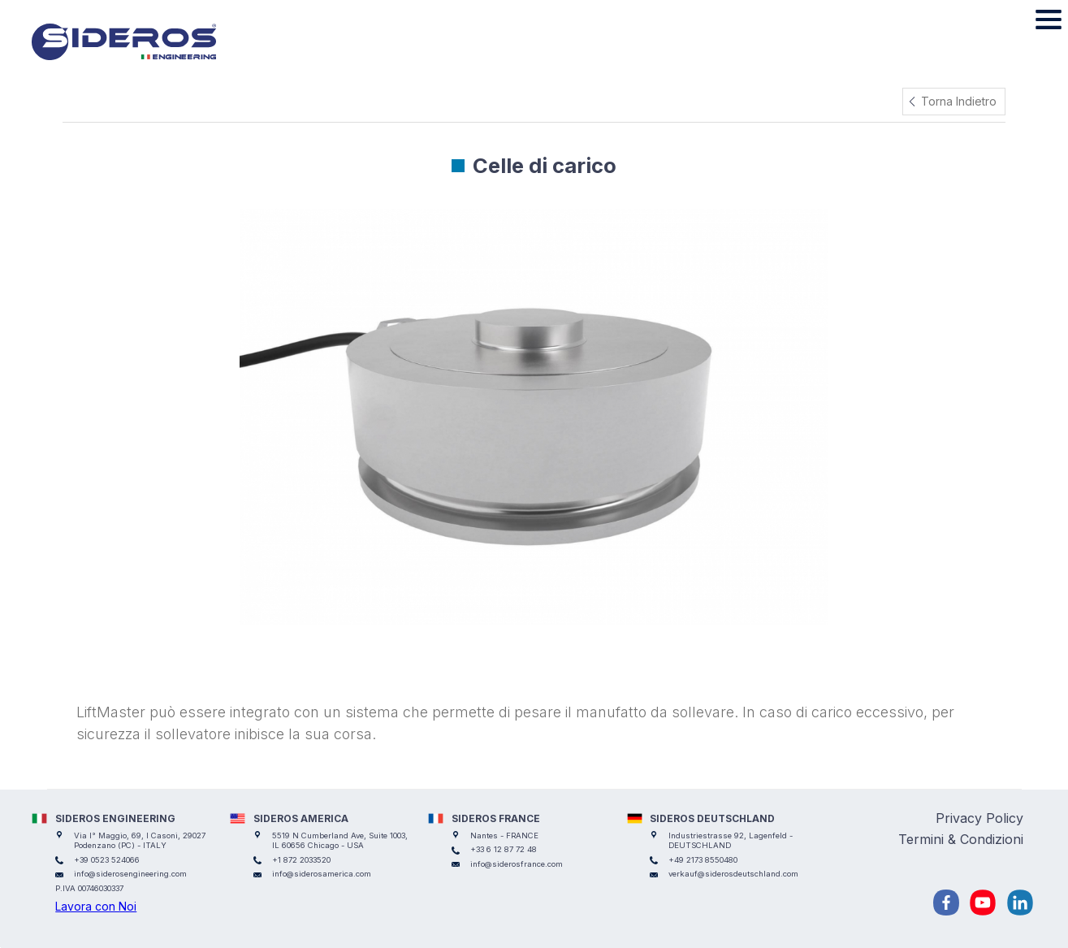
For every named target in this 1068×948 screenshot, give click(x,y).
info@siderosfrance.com (516, 863)
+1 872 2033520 (301, 859)
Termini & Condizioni (960, 839)
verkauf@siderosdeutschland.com (733, 873)
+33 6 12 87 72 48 (503, 849)
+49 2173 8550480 (702, 859)
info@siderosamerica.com (321, 873)
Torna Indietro (959, 101)
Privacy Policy (979, 818)
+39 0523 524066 (107, 859)
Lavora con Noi (95, 906)
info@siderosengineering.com (130, 873)
